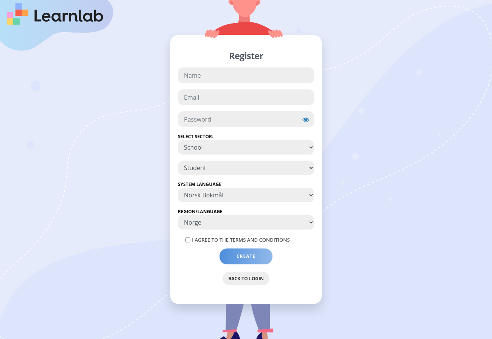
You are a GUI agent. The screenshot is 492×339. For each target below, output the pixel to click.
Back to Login (245, 278)
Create (246, 256)
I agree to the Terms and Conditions (241, 239)
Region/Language (200, 211)
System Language (199, 184)
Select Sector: (195, 136)
